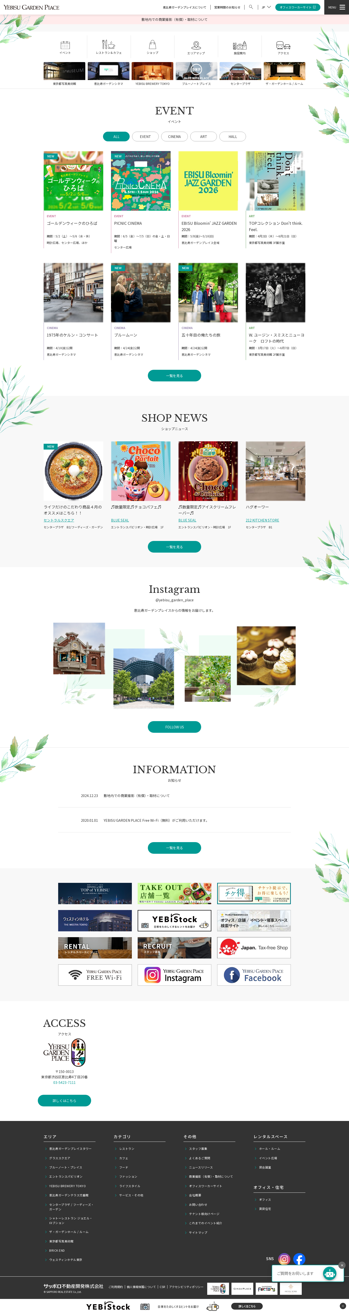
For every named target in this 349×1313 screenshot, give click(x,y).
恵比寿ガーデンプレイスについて (184, 7)
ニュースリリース (198, 1167)
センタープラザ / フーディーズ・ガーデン (69, 1206)
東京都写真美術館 (59, 1241)
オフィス (262, 1199)
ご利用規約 (115, 1287)
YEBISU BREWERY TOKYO (65, 1186)
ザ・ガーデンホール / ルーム (67, 1232)
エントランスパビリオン (64, 1176)
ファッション (125, 1176)
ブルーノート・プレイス (63, 1167)
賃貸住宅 (262, 1209)
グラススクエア (58, 1158)
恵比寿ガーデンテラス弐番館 (67, 1195)
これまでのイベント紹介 (203, 1223)
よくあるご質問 (197, 1158)
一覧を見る (174, 847)
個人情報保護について (141, 1287)
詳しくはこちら (64, 1107)
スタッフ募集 (195, 1148)
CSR (162, 1287)
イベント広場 (265, 1158)
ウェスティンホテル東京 (63, 1259)
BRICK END (55, 1250)
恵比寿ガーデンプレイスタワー (68, 1148)
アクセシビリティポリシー (186, 1287)
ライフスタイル (127, 1186)
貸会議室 (262, 1167)
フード (121, 1167)
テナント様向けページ (202, 1214)
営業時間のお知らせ (227, 7)
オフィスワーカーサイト (298, 7)
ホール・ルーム (267, 1148)
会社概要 (192, 1195)
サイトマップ (195, 1232)
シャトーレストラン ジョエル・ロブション (69, 1220)
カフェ (121, 1158)
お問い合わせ (195, 1204)
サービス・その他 (128, 1195)
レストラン (124, 1148)
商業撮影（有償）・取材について (208, 1176)
